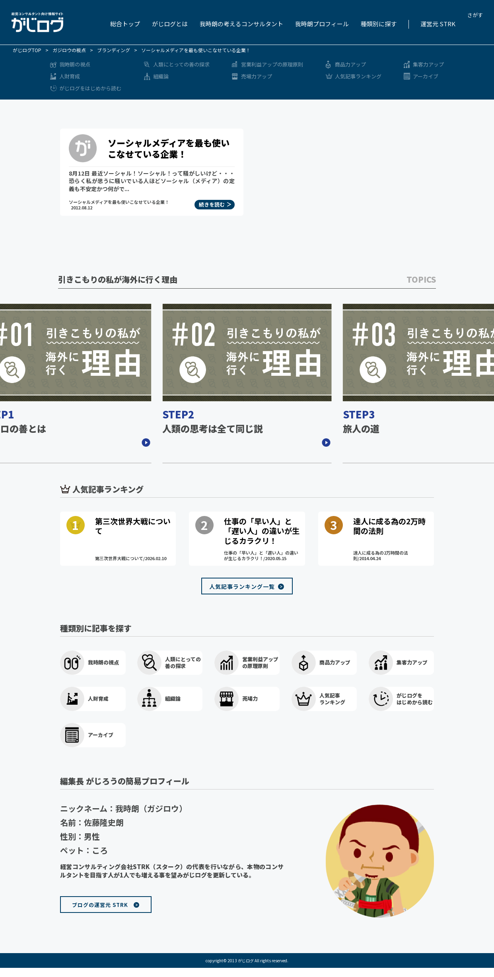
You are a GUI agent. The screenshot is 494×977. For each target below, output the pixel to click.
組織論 (161, 76)
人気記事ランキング (358, 76)
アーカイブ (425, 76)
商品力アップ (350, 64)
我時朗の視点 (74, 64)
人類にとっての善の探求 (181, 64)
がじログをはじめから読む (90, 88)
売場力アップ (256, 76)
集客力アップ (428, 64)
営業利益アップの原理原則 (272, 64)
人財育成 (69, 76)
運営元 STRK (437, 24)
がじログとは (170, 24)
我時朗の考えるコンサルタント (241, 24)
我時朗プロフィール (322, 24)
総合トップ (125, 24)
